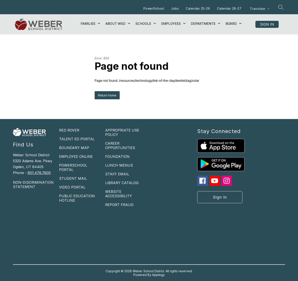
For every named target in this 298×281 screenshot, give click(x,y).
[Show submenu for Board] (231, 23)
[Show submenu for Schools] (143, 23)
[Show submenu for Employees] (171, 23)
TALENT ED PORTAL (77, 139)
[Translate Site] (259, 8)
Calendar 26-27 (229, 8)
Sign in (267, 24)
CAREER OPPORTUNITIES (120, 145)
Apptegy (158, 275)
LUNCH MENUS (119, 165)
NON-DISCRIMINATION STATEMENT (33, 184)
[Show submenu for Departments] (203, 23)
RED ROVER (69, 130)
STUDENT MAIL (73, 178)
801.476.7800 (39, 173)
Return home (107, 95)
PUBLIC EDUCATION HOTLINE (77, 198)
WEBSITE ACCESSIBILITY (118, 193)
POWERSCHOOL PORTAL (73, 167)
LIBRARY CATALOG (122, 183)
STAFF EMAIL (117, 174)
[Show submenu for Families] (88, 23)
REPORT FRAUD (119, 205)
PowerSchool (153, 8)
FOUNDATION (117, 156)
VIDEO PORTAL (72, 187)
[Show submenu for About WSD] (115, 23)
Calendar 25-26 (198, 8)
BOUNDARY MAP (74, 148)
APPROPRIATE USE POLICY (122, 132)
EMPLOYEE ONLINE (76, 156)
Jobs (175, 8)
